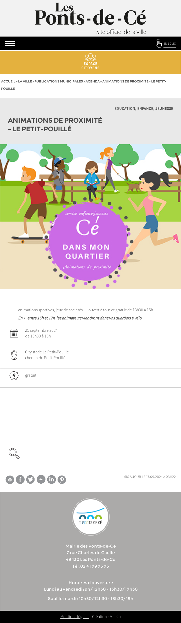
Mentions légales (74, 616)
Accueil (8, 81)
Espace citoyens (90, 61)
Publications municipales (59, 81)
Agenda (93, 81)
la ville (25, 81)
